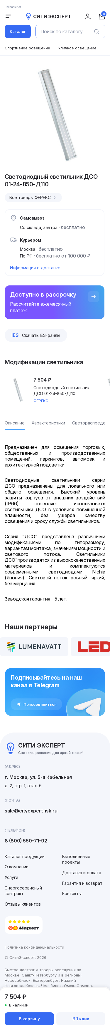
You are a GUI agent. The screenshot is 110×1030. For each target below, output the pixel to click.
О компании (16, 866)
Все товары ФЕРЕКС (33, 197)
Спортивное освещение (27, 48)
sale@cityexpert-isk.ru (31, 811)
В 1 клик (80, 1018)
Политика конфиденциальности (34, 947)
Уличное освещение (77, 48)
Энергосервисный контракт (23, 890)
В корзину (29, 1018)
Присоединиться (36, 704)
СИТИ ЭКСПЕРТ (48, 16)
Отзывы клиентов (23, 904)
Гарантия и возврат (82, 883)
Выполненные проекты (76, 859)
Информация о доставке (35, 267)
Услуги (11, 877)
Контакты (72, 893)
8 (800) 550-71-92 (26, 841)
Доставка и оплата (81, 872)
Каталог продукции (25, 856)
